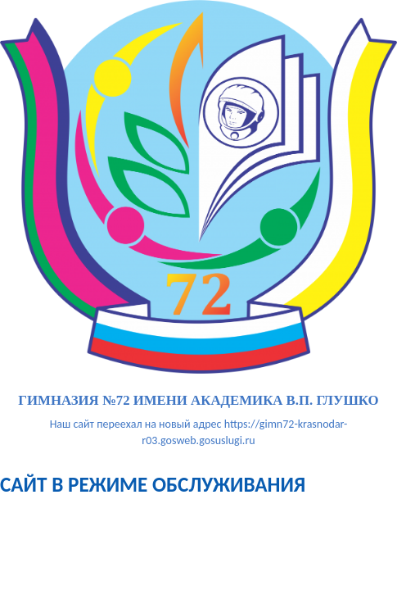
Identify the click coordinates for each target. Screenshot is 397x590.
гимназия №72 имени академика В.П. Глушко (198, 401)
